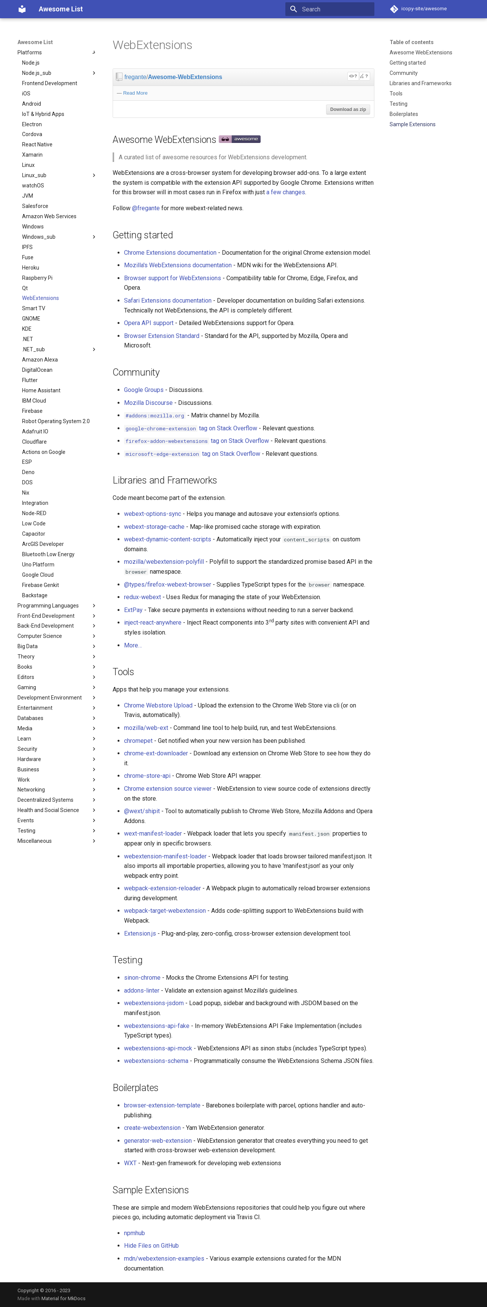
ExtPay (133, 610)
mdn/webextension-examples (164, 1258)
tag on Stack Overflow (190, 428)
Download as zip (348, 109)
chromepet (138, 740)
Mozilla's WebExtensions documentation (178, 265)
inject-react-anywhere (152, 622)
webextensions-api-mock (158, 1048)
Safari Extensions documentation (168, 300)
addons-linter (141, 990)
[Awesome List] (22, 9)
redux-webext (142, 597)
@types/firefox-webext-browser (167, 584)
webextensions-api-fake (156, 1025)
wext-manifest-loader (153, 833)
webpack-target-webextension (165, 910)
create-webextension (152, 1127)
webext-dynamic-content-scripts (167, 539)
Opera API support (148, 323)
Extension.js (140, 933)
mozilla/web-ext (146, 727)
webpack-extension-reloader (162, 888)
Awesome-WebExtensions (185, 77)
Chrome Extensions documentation (170, 252)
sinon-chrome (142, 977)
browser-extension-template (162, 1105)
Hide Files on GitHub (151, 1245)
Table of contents (412, 42)
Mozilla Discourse (148, 402)
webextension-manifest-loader (165, 856)
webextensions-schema (156, 1060)
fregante (135, 77)
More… (133, 645)
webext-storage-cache (154, 526)
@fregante (146, 208)
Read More (135, 93)
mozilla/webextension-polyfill (164, 561)
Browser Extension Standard (161, 335)
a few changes (285, 192)
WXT (130, 1163)
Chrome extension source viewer (168, 788)
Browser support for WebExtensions (172, 278)
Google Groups (144, 389)
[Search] (329, 9)
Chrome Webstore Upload (158, 705)
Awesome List (35, 42)
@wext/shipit (142, 811)
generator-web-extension (158, 1140)
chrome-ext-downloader (156, 753)
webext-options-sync (152, 513)
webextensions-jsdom (154, 1003)
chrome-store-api (147, 775)
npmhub (134, 1233)
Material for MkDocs (63, 1298)
